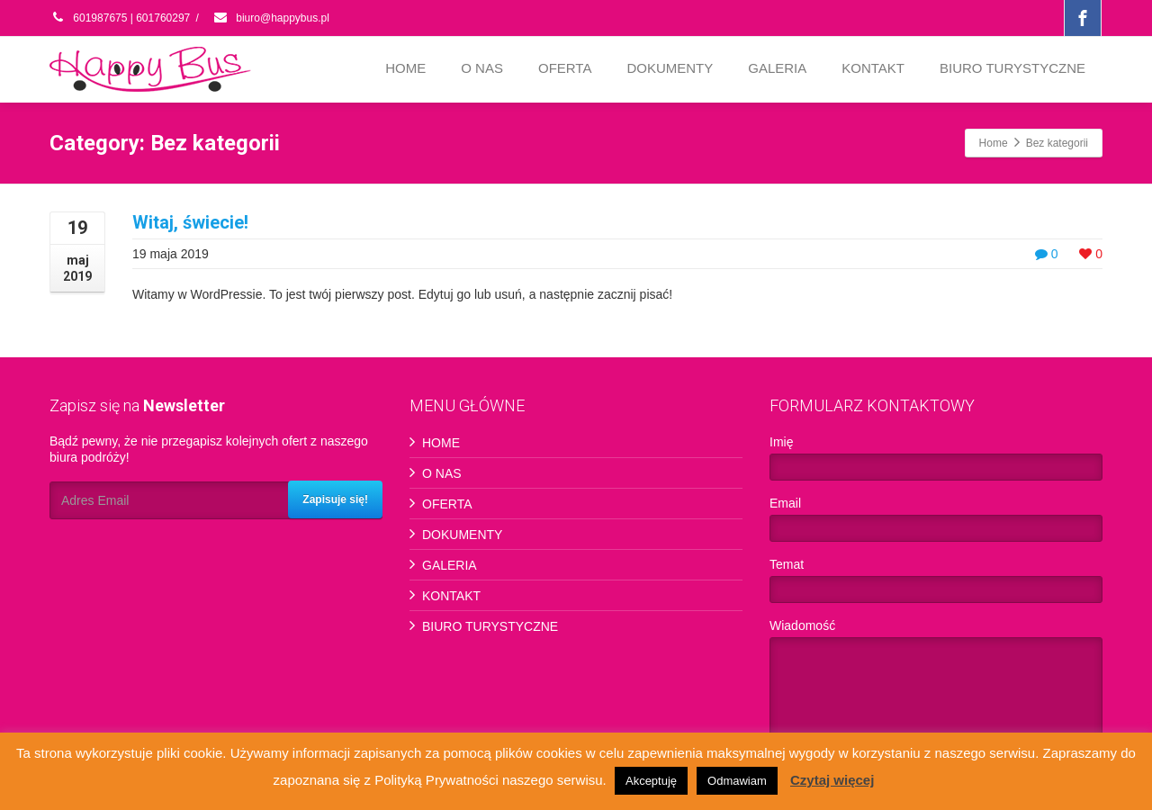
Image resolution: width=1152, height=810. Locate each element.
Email (936, 523)
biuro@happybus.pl (270, 18)
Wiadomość (936, 686)
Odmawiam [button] (737, 781)
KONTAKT (873, 68)
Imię (936, 462)
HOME (405, 68)
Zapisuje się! (335, 499)
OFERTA (564, 68)
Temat (936, 584)
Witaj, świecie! (190, 222)
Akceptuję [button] (651, 781)
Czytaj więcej (832, 780)
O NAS (482, 68)
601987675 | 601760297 (120, 18)
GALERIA (777, 68)
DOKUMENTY (669, 68)
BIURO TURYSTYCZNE (1012, 68)
